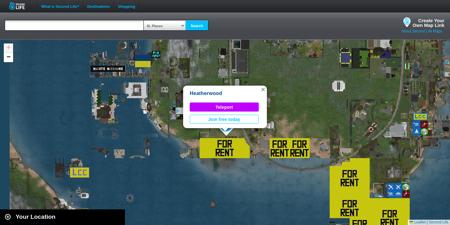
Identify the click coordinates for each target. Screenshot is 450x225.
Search (197, 26)
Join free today (224, 119)
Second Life (20, 6)
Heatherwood (206, 93)
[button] (263, 89)
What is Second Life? (60, 6)
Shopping (126, 6)
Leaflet (417, 222)
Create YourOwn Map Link (428, 23)
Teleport (224, 107)
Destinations (98, 6)
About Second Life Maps (421, 31)
